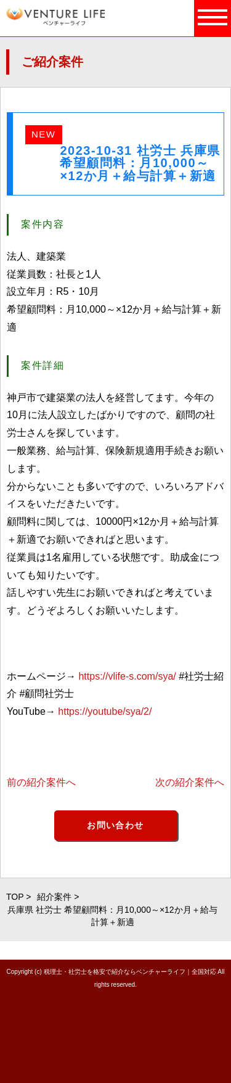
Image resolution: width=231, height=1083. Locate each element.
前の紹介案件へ (41, 782)
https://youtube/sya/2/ (105, 711)
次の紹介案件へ (189, 782)
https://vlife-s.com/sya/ (127, 676)
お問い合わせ (115, 825)
